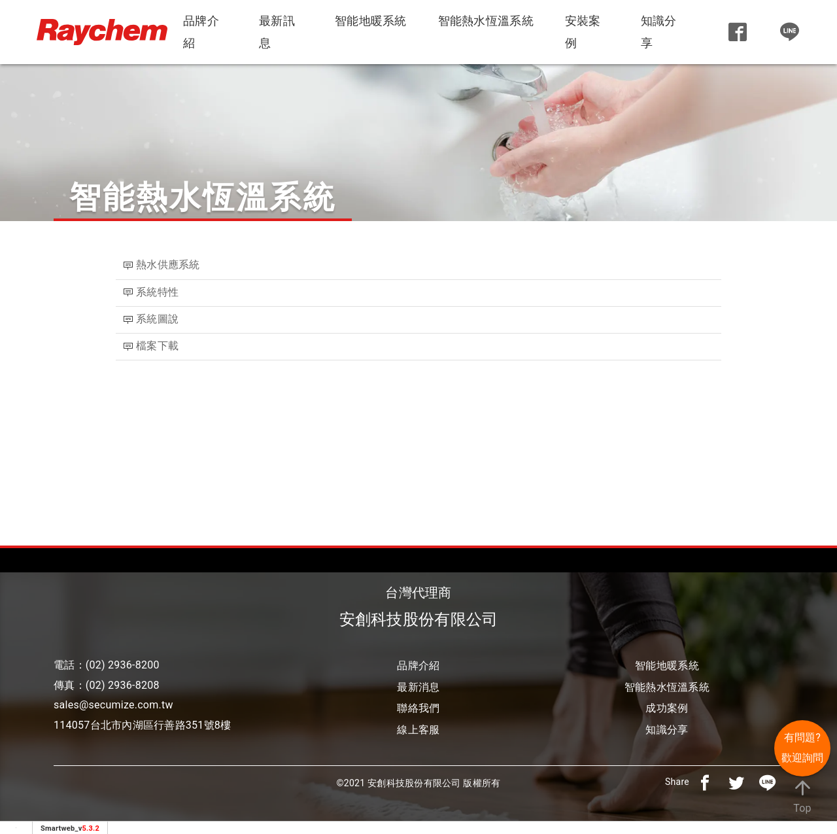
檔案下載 (158, 345)
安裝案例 (583, 32)
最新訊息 (277, 32)
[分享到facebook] (705, 781)
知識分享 (659, 32)
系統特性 (157, 292)
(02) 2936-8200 (123, 665)
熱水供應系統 (168, 264)
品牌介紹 (201, 32)
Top (802, 795)
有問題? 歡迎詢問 (802, 747)
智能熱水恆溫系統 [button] (486, 20)
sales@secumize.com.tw (113, 705)
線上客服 (418, 729)
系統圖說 (157, 319)
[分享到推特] (736, 781)
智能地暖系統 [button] (371, 20)
